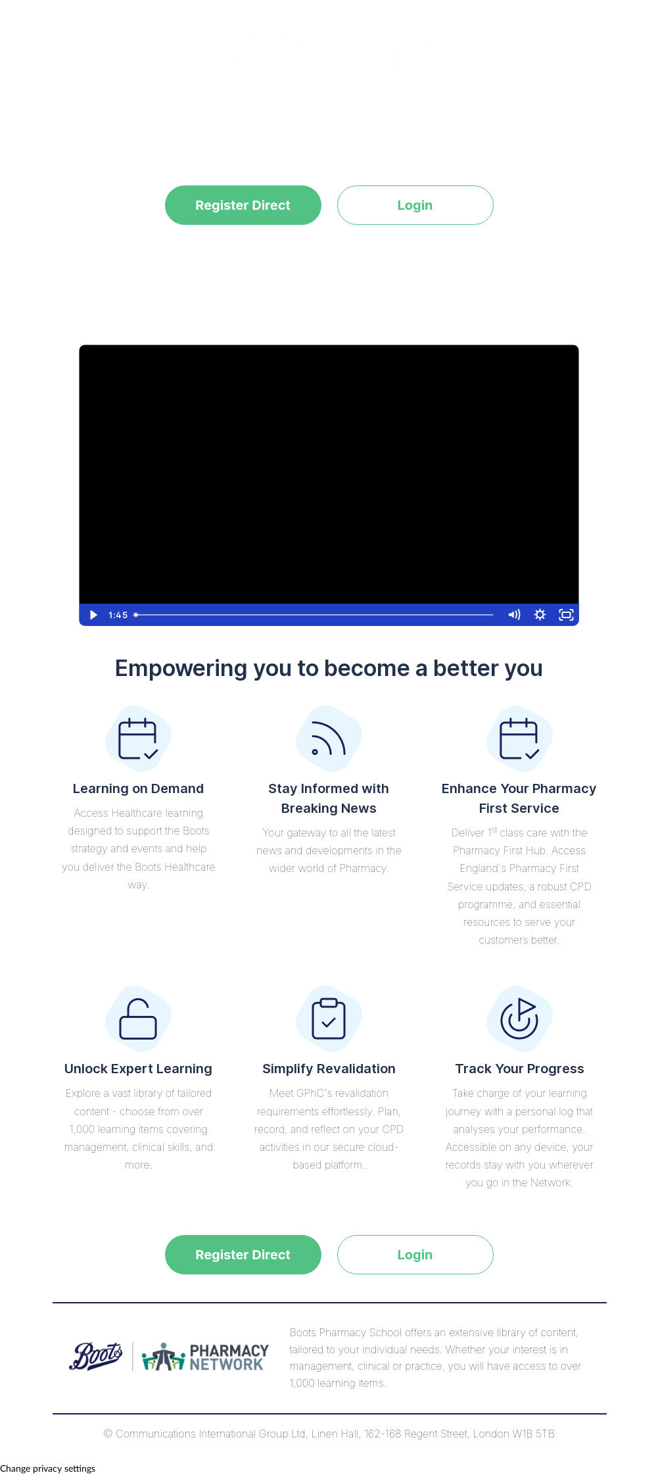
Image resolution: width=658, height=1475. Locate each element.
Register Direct (243, 205)
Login (415, 205)
